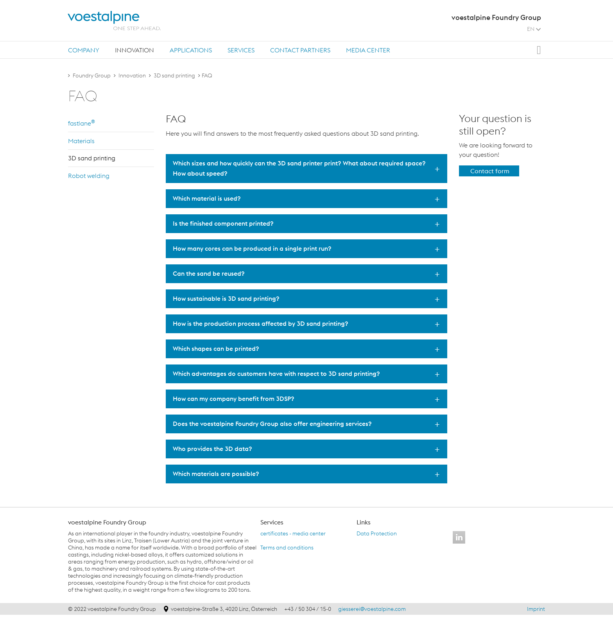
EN (534, 28)
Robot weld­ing (88, 176)
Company (83, 50)
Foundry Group (92, 75)
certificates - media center (293, 533)
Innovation (134, 50)
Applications (191, 50)
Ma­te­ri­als (81, 141)
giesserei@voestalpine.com (372, 608)
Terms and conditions (287, 547)
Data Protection (377, 533)
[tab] (83, 49)
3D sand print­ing (91, 158)
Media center (368, 50)
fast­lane (81, 122)
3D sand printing (174, 75)
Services (241, 50)
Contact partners (300, 50)
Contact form (489, 171)
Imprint (536, 608)
